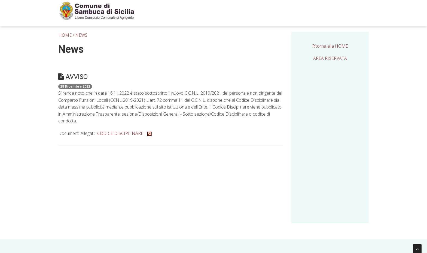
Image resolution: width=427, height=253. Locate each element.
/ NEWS (80, 35)
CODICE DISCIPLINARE (124, 133)
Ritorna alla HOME (330, 46)
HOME (65, 35)
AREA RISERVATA (330, 58)
